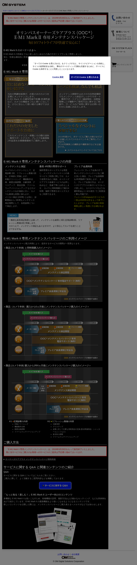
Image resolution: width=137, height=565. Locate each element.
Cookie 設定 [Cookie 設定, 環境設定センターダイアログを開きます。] (58, 77)
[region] (69, 70)
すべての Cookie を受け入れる (84, 77)
